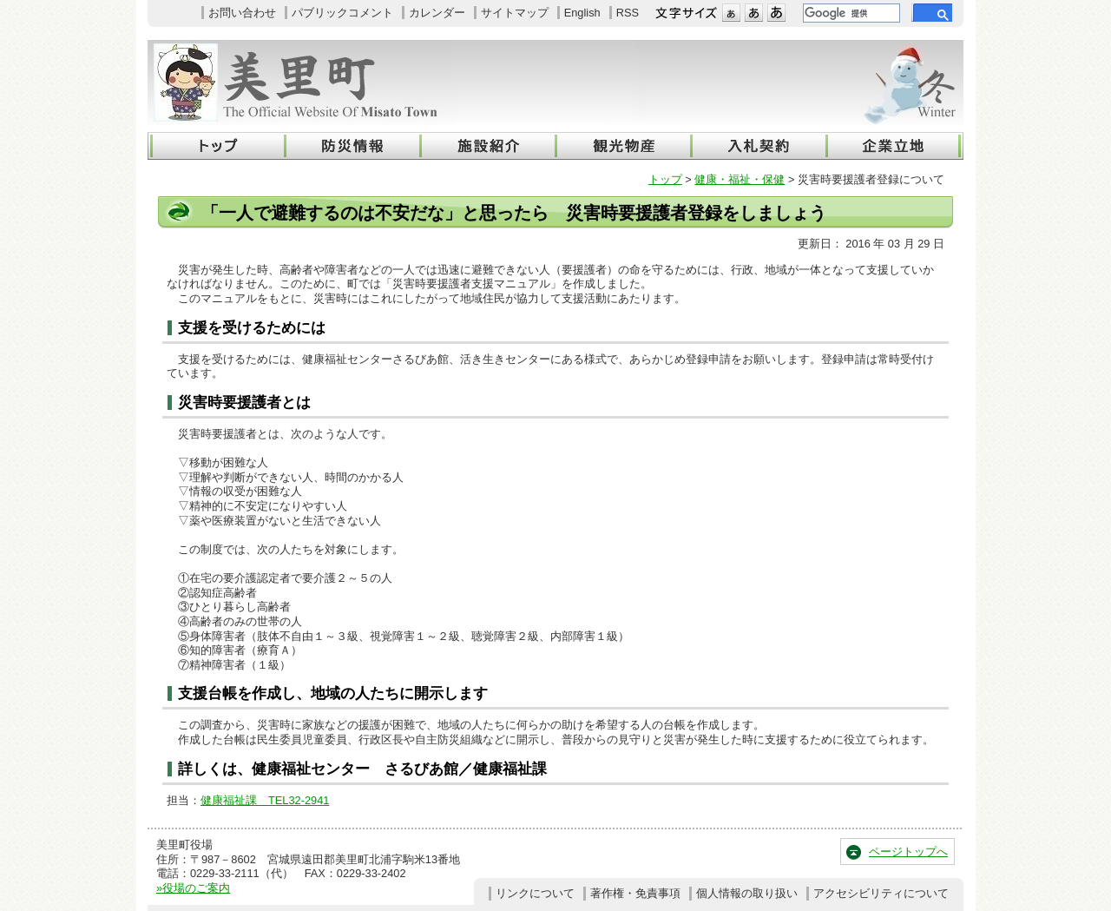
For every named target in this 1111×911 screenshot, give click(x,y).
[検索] (850, 13)
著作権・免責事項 (635, 893)
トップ (665, 179)
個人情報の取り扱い (747, 893)
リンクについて (535, 893)
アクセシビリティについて (881, 893)
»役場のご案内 (193, 887)
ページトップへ (908, 851)
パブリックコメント (342, 12)
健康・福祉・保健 (739, 179)
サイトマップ (515, 12)
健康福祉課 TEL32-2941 (265, 800)
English (582, 12)
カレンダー (437, 12)
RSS (627, 12)
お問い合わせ (242, 12)
